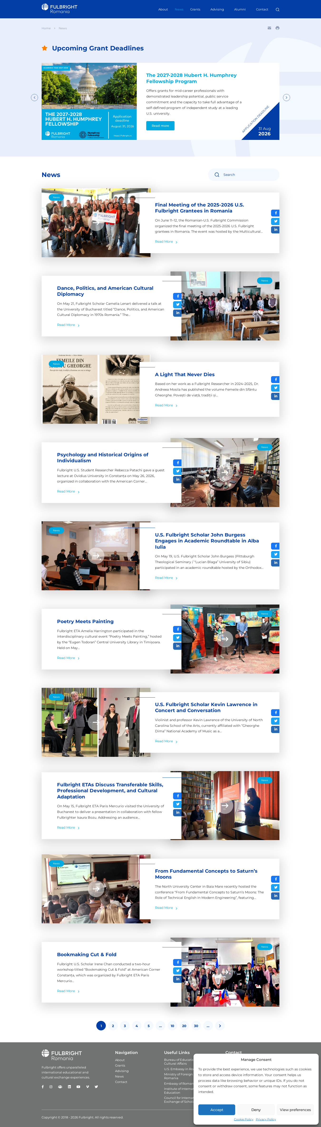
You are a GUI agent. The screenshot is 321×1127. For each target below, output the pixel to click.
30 (196, 1026)
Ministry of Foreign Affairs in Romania (185, 1076)
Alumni (240, 9)
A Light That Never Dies (185, 375)
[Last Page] (220, 1026)
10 (172, 1026)
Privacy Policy (266, 1119)
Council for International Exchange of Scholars (183, 1099)
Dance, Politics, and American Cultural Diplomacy (105, 291)
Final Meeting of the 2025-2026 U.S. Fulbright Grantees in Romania (199, 208)
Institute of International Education (183, 1090)
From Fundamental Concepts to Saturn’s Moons (206, 874)
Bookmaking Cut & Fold (87, 955)
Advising (217, 9)
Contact (262, 9)
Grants (195, 9)
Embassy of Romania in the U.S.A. (190, 1083)
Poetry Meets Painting (85, 622)
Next (286, 97)
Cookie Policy (243, 1119)
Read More (164, 242)
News (179, 9)
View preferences (295, 1109)
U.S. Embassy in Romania (183, 1069)
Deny (256, 1109)
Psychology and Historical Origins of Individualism (102, 458)
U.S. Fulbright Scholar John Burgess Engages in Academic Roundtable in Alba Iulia (207, 541)
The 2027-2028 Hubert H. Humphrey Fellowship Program (191, 78)
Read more (160, 126)
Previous (34, 97)
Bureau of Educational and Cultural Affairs (185, 1061)
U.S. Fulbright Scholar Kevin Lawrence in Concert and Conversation (206, 708)
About (163, 9)
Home (46, 28)
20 (184, 1026)
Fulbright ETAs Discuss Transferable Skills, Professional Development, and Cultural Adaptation (110, 791)
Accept (216, 1109)
